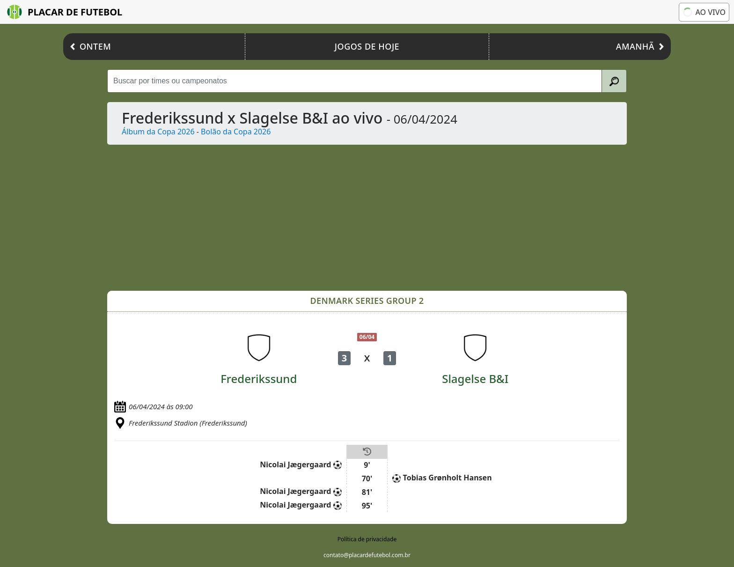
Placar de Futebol (64, 12)
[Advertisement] (367, 217)
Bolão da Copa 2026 (236, 131)
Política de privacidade (367, 539)
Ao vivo (703, 12)
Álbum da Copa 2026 (158, 131)
